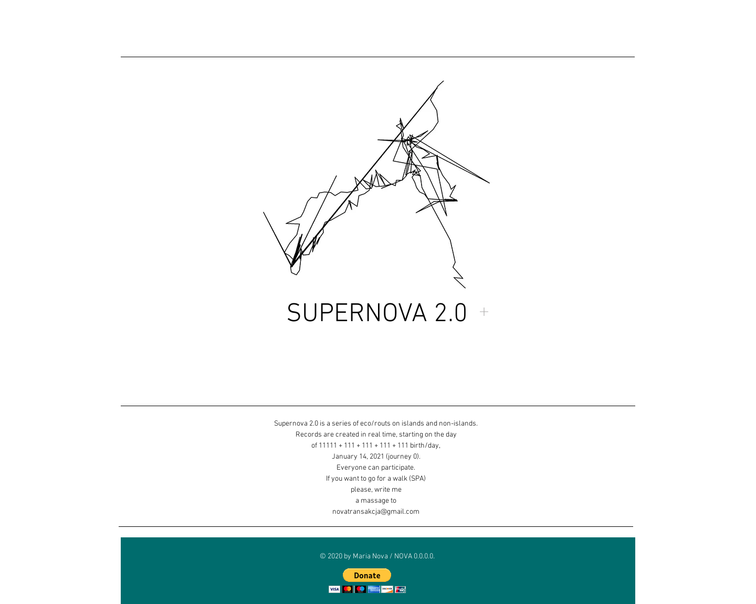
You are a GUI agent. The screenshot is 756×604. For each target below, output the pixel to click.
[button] (367, 580)
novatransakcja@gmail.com (375, 511)
